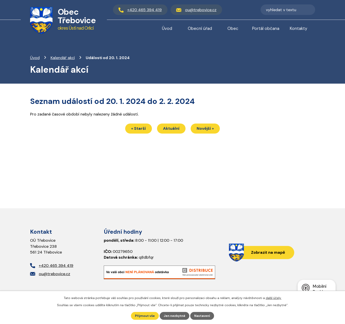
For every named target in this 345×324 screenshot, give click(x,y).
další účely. (274, 298)
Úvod (35, 57)
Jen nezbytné (174, 316)
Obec (232, 28)
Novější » (205, 128)
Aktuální (171, 128)
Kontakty (298, 28)
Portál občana (265, 28)
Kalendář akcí (63, 57)
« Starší (138, 128)
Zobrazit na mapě (268, 252)
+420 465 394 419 (56, 265)
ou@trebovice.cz (54, 274)
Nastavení (202, 316)
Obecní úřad (200, 28)
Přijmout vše (145, 316)
